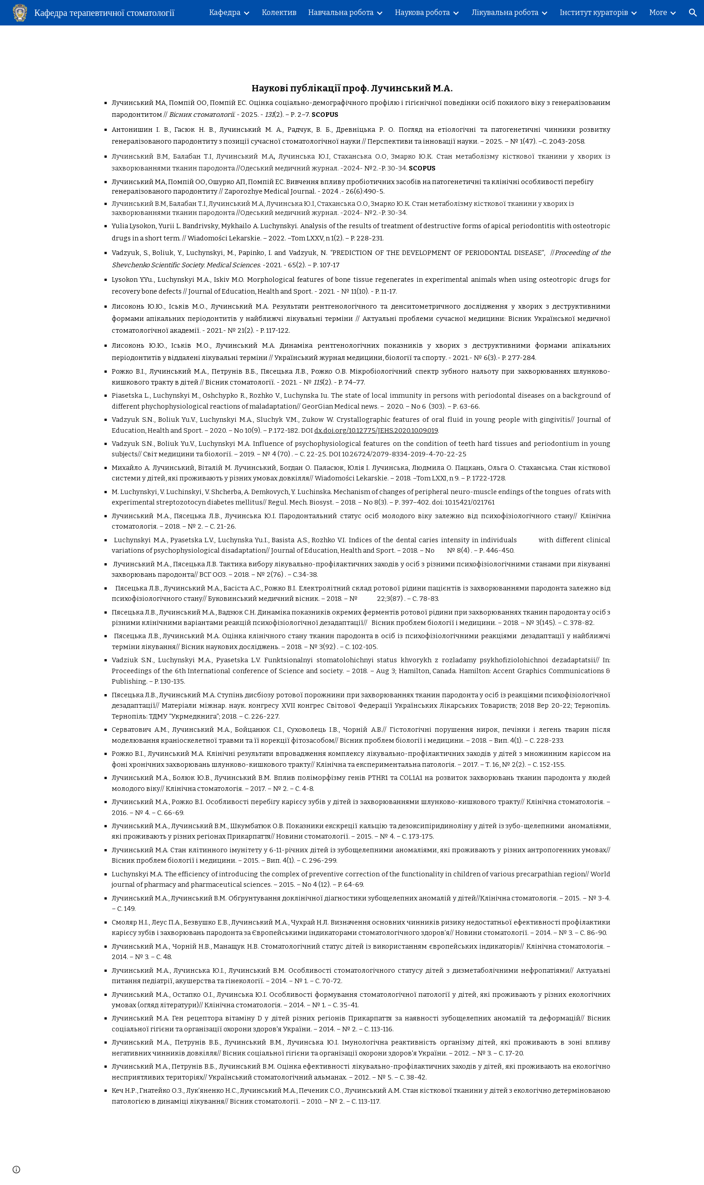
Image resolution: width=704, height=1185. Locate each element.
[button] (693, 13)
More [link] (658, 12)
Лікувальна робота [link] (505, 12)
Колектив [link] (279, 12)
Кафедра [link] (225, 12)
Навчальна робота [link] (341, 12)
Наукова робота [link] (422, 12)
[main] (352, 590)
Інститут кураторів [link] (594, 12)
